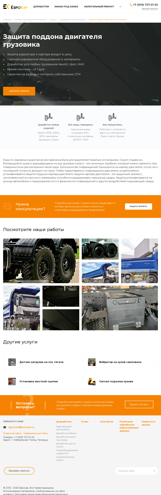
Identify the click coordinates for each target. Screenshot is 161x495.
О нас (84, 421)
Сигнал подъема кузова (116, 381)
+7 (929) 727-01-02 (145, 4)
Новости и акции (148, 423)
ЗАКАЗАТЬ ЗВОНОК (19, 91)
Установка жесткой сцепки (39, 381)
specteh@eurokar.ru (21, 427)
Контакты (106, 421)
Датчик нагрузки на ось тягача (41, 362)
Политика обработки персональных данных (129, 426)
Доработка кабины (66, 433)
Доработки (64, 421)
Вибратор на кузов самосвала (120, 362)
